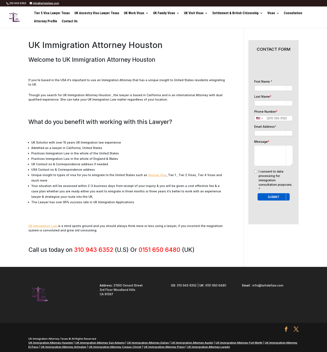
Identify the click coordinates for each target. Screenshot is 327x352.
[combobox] (259, 118)
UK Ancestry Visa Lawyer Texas (96, 13)
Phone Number (266, 111)
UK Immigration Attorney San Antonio (100, 342)
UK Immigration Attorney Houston (50, 342)
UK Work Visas (134, 13)
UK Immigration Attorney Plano (164, 346)
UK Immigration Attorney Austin (192, 342)
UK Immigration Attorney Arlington (63, 346)
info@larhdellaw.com (267, 285)
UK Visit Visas (194, 13)
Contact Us (70, 21)
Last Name (263, 96)
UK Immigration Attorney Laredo (208, 346)
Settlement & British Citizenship (235, 13)
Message (261, 141)
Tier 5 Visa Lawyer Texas (52, 13)
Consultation (293, 13)
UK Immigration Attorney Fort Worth (238, 342)
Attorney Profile (45, 21)
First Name (263, 81)
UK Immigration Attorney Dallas (148, 342)
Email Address (265, 126)
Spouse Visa (157, 175)
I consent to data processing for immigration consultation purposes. (275, 180)
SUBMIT (273, 197)
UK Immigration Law (43, 226)
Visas (271, 13)
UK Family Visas (164, 13)
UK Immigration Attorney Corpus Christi (115, 346)
